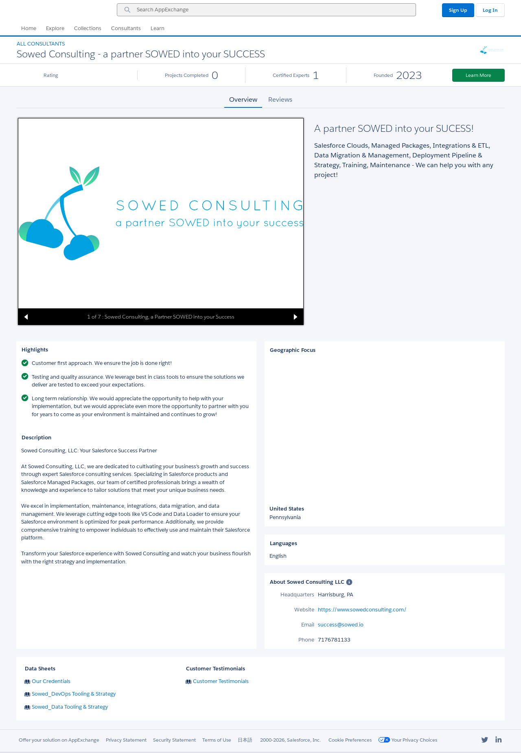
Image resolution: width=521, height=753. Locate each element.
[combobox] (266, 9)
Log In (490, 10)
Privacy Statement (126, 739)
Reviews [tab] (280, 99)
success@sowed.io (340, 624)
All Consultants (41, 43)
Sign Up (458, 10)
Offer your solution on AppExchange (59, 739)
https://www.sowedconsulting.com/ (362, 609)
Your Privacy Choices (407, 739)
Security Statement (174, 739)
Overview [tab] (243, 99)
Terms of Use (216, 739)
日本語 (245, 739)
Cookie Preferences (350, 739)
